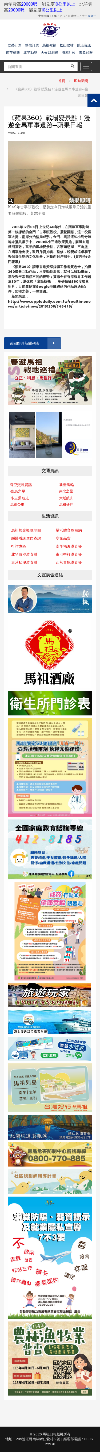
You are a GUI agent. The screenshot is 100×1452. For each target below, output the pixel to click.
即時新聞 (81, 81)
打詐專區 (18, 546)
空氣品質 (63, 538)
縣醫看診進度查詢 (26, 538)
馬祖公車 (17, 504)
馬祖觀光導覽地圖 (26, 530)
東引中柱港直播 (69, 554)
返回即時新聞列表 (35, 343)
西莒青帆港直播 (69, 562)
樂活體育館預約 (69, 530)
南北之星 (66, 491)
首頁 (61, 81)
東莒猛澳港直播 (24, 562)
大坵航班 (66, 498)
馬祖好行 (66, 504)
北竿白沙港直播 (24, 554)
